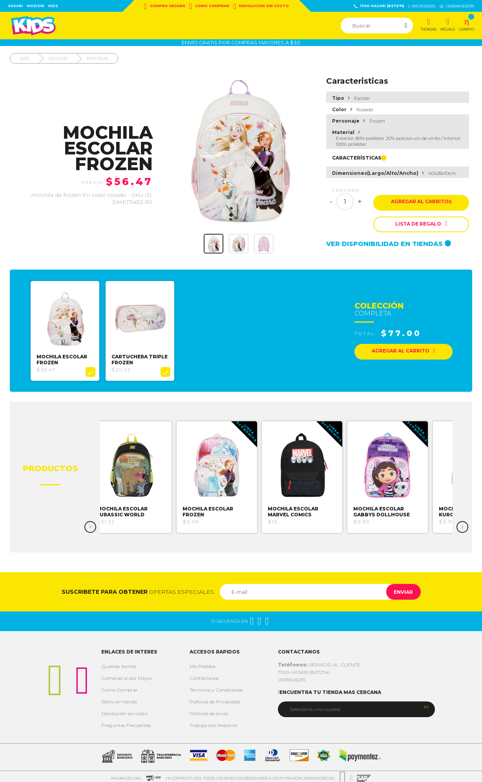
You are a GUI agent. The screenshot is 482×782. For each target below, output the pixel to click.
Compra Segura (164, 6)
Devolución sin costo (261, 6)
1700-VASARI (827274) (378, 6)
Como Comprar (209, 6)
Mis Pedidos (202, 663)
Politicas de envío (209, 711)
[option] (67, 329)
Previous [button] (90, 524)
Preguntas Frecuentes (126, 722)
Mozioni (35, 6)
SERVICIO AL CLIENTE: (320, 662)
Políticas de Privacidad (215, 699)
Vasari (15, 6)
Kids (53, 6)
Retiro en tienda (119, 699)
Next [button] (462, 524)
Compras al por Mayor (126, 675)
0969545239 (292, 677)
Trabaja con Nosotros (213, 722)
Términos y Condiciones (216, 687)
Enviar (399, 589)
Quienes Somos (118, 663)
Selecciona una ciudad (315, 706)
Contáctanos (204, 675)
